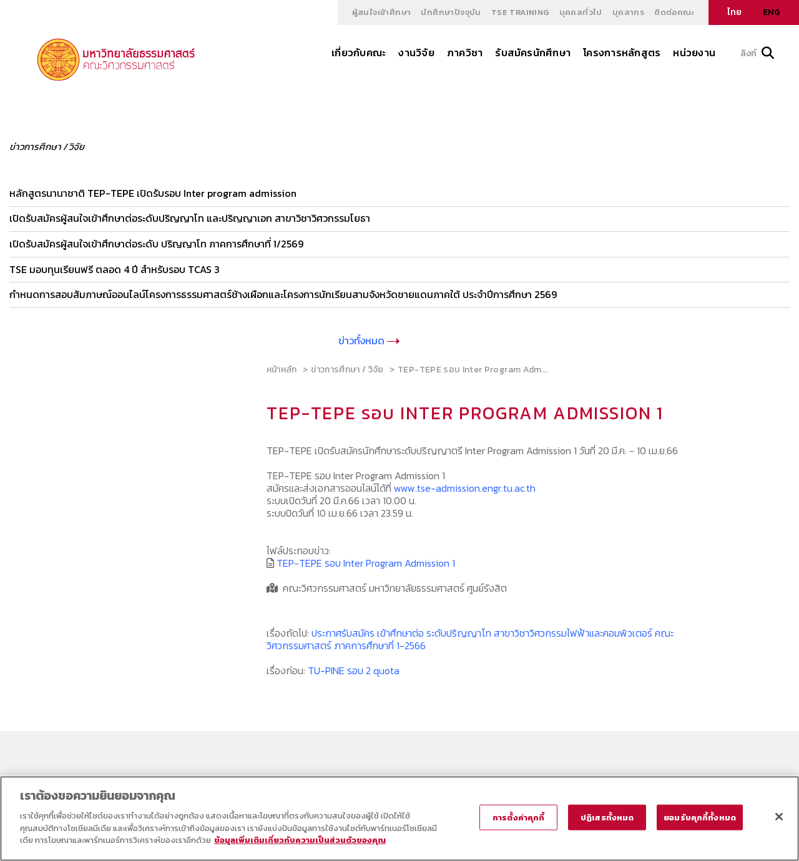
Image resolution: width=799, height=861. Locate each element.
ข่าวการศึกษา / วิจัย (347, 367)
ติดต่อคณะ (674, 12)
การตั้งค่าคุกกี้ (518, 817)
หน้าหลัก (282, 367)
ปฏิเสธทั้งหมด (607, 817)
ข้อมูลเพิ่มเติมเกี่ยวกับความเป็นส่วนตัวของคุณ (300, 840)
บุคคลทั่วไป (580, 12)
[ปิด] (779, 816)
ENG (771, 12)
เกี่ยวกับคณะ (358, 52)
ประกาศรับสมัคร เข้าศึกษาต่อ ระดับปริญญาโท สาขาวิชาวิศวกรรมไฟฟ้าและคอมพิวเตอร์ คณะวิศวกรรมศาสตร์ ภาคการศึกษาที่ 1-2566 (470, 637)
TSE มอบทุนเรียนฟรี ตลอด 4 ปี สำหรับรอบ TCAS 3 (114, 268)
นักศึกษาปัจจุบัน (451, 12)
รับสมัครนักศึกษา (533, 52)
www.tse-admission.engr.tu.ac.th (465, 486)
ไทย (734, 12)
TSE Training (520, 12)
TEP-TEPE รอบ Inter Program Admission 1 (366, 561)
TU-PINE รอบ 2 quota (354, 668)
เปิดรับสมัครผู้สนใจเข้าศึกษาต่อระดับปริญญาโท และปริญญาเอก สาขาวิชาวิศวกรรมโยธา (189, 218)
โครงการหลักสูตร (621, 52)
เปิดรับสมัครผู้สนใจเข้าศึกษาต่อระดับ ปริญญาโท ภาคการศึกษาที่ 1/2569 (156, 243)
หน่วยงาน (694, 52)
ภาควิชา (465, 52)
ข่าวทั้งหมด (369, 338)
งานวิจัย (416, 52)
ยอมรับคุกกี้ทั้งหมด (700, 817)
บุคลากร (628, 12)
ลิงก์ (757, 53)
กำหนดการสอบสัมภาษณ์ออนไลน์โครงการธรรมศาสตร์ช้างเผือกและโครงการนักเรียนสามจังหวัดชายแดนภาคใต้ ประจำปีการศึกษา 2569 (283, 293)
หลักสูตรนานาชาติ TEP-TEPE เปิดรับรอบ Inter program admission (153, 193)
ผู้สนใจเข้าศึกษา (381, 12)
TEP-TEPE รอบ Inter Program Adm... (473, 367)
